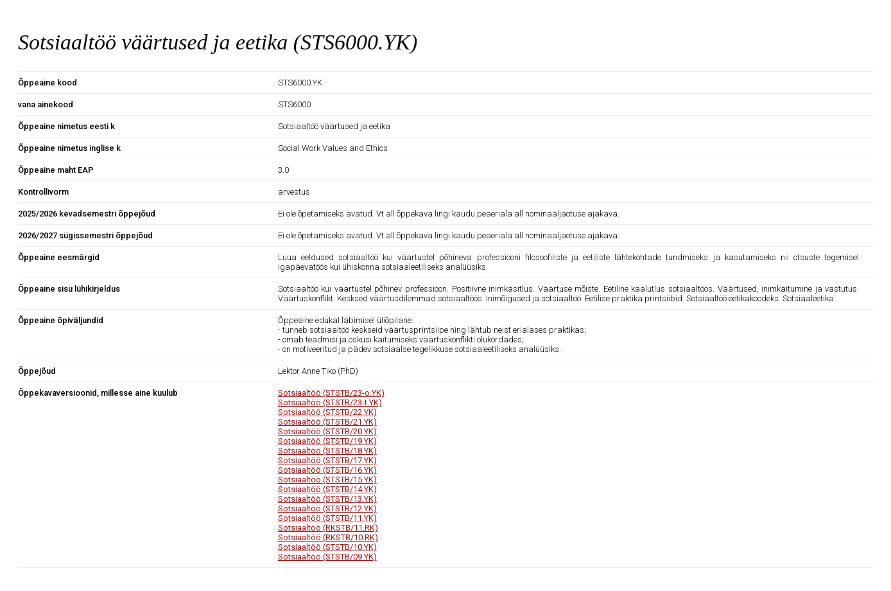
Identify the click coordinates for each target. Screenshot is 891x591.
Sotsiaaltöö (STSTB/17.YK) (327, 460)
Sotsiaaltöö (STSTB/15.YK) (327, 479)
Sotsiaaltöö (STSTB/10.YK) (327, 547)
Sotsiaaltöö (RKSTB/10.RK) (328, 537)
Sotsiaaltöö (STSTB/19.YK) (327, 441)
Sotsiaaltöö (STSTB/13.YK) (327, 499)
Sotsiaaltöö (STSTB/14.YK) (327, 489)
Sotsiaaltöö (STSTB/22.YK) (327, 412)
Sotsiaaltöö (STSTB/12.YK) (327, 508)
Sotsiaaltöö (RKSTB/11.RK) (328, 528)
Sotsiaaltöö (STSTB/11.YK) (327, 518)
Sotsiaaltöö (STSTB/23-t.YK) (330, 402)
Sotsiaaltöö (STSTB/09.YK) (327, 556)
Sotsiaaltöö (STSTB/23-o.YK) (331, 393)
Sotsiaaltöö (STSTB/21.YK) (327, 422)
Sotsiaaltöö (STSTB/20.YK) (327, 431)
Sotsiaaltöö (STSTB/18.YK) (327, 450)
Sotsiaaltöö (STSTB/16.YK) (327, 470)
